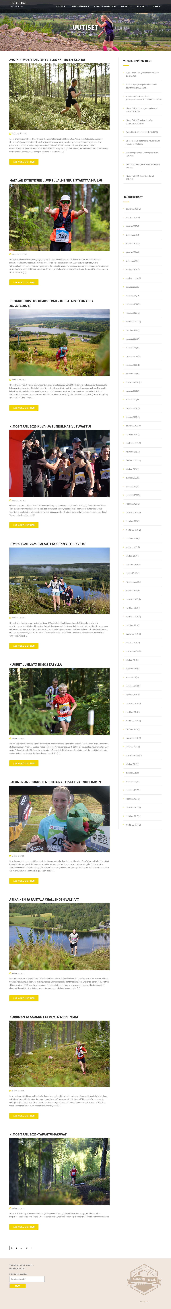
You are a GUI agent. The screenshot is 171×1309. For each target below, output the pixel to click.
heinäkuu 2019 (132, 582)
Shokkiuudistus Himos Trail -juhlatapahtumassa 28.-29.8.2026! (51, 303)
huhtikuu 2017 (132, 816)
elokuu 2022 (131, 347)
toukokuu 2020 (132, 512)
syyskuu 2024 (131, 252)
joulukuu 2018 (131, 642)
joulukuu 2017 (131, 746)
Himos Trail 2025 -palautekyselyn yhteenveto (47, 544)
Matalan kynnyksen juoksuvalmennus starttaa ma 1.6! (55, 180)
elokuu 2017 (131, 781)
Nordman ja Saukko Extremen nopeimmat (44, 1017)
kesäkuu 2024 (131, 269)
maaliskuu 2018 (132, 720)
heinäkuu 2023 (132, 304)
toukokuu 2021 (132, 425)
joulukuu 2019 (131, 547)
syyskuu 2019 (131, 564)
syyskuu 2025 (131, 226)
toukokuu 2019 (132, 599)
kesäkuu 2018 (131, 694)
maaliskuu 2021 (132, 443)
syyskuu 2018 (131, 668)
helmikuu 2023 (132, 330)
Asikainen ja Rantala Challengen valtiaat (44, 899)
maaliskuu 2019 (132, 616)
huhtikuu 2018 (132, 712)
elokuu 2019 (131, 573)
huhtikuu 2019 (132, 608)
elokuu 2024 (131, 261)
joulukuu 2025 (131, 217)
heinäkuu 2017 (132, 790)
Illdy (146, 1301)
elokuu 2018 (131, 677)
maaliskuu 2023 (132, 321)
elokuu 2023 (131, 295)
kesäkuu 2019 (131, 590)
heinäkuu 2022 (132, 356)
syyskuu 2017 (131, 772)
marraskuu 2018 (132, 651)
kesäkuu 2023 (131, 313)
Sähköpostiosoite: (18, 1274)
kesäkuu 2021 (131, 417)
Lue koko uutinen (23, 161)
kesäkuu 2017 (131, 799)
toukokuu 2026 (132, 209)
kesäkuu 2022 (131, 365)
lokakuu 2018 (131, 660)
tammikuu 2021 (132, 460)
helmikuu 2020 (132, 538)
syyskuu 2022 (131, 339)
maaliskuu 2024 (132, 278)
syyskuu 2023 (131, 287)
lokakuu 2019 (131, 556)
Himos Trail (18, 3)
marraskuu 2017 (132, 755)
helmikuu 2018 (132, 729)
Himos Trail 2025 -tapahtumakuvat (38, 1134)
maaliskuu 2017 (132, 825)
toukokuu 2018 (132, 703)
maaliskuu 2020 (132, 530)
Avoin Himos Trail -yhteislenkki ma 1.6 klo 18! (47, 60)
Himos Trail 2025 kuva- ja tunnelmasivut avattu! (50, 426)
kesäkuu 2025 (131, 243)
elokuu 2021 (131, 399)
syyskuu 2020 (131, 478)
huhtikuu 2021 (132, 434)
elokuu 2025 (131, 235)
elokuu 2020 (131, 486)
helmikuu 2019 (132, 625)
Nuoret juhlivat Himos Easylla (35, 664)
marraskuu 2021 (132, 382)
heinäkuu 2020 (132, 495)
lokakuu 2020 (131, 469)
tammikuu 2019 (132, 634)
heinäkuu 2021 (132, 408)
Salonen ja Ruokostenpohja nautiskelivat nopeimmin (55, 782)
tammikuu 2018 (132, 738)
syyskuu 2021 (131, 391)
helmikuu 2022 (132, 373)
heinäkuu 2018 (132, 686)
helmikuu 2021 (132, 451)
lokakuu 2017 (131, 764)
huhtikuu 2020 (132, 521)
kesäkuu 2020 (131, 504)
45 (26, 1248)
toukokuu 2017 (132, 807)
